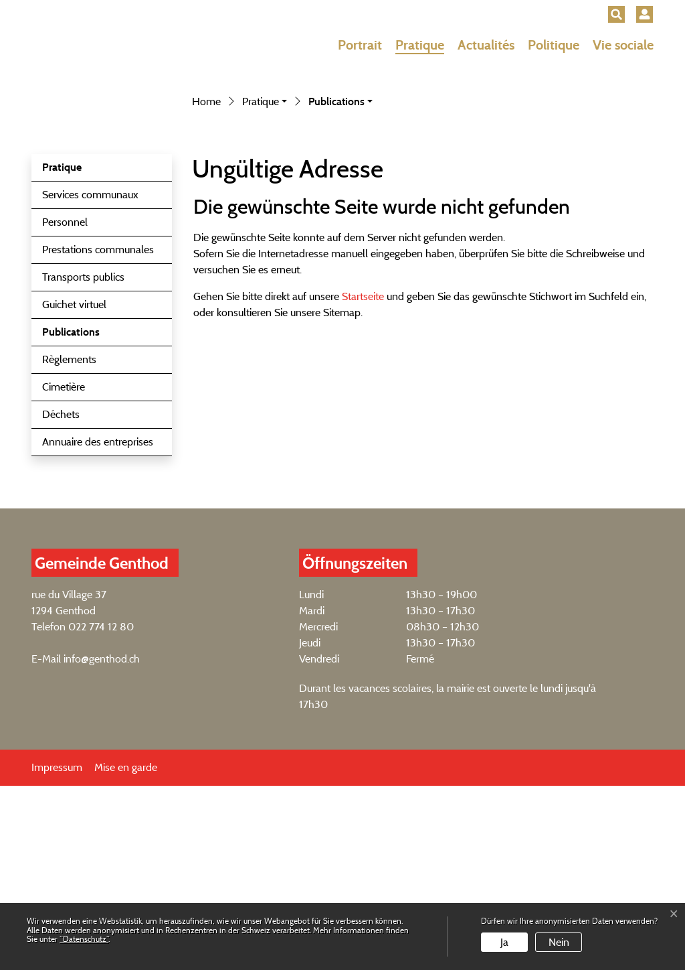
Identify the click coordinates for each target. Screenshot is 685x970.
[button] (616, 14)
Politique (553, 45)
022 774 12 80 (101, 811)
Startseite (363, 480)
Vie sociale (623, 45)
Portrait (360, 45)
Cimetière (63, 571)
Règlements (69, 543)
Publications (75, 520)
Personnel (65, 406)
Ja (504, 942)
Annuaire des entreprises (97, 626)
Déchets (61, 598)
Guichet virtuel (74, 488)
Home (206, 285)
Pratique (419, 45)
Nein (559, 942)
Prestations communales (98, 433)
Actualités (486, 45)
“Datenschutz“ (84, 939)
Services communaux (90, 378)
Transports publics (83, 461)
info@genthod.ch (102, 843)
